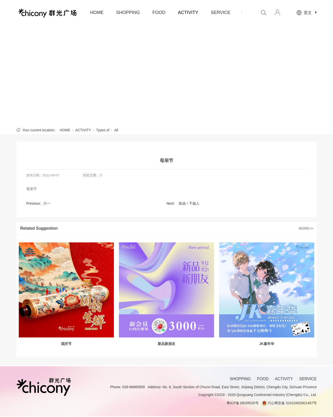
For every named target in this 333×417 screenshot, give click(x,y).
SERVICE (221, 12)
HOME (97, 12)
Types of (102, 130)
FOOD (158, 12)
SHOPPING (128, 12)
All (116, 130)
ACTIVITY (188, 12)
